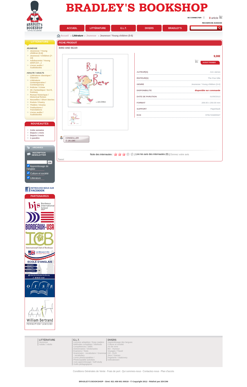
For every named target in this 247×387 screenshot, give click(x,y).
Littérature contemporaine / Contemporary (38, 82)
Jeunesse (91, 35)
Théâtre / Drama (38, 105)
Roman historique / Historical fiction (39, 96)
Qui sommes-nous (131, 371)
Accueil (72, 28)
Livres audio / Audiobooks (36, 66)
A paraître (35, 138)
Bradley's (175, 28)
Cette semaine (37, 130)
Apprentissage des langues (120, 342)
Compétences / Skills (83, 347)
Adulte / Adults (35, 73)
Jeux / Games (114, 355)
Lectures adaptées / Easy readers (88, 342)
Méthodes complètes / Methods (87, 344)
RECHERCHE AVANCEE (212, 23)
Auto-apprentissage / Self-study (87, 362)
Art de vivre (113, 347)
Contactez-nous (151, 371)
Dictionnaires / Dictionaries (85, 349)
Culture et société (116, 344)
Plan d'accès (167, 371)
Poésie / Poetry (37, 102)
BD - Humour (114, 349)
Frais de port (113, 371)
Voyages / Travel (115, 351)
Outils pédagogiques (82, 364)
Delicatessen (113, 360)
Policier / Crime (37, 87)
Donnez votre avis (179, 154)
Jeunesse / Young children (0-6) (116, 35)
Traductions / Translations (36, 108)
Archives (37, 147)
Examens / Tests (80, 351)
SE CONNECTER (194, 18)
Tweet (61, 159)
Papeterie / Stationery (118, 357)
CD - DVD (112, 353)
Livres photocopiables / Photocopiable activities (84, 358)
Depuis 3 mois (37, 135)
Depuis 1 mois (37, 133)
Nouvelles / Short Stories (42, 100)
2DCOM (164, 381)
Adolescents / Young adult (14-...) (40, 61)
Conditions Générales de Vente (89, 371)
